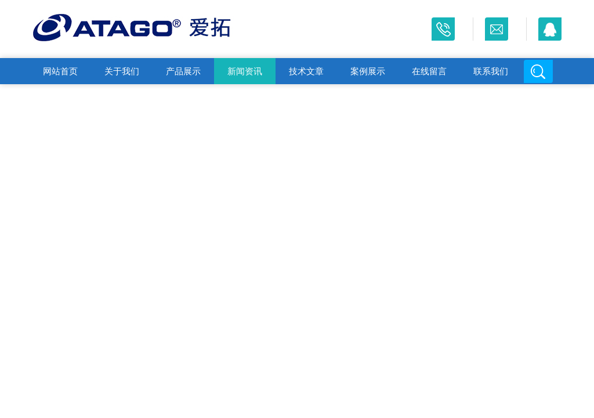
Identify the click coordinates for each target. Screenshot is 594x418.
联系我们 (490, 71)
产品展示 (183, 71)
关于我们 (121, 71)
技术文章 (306, 71)
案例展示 (367, 71)
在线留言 (429, 71)
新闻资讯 (244, 71)
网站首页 (60, 71)
